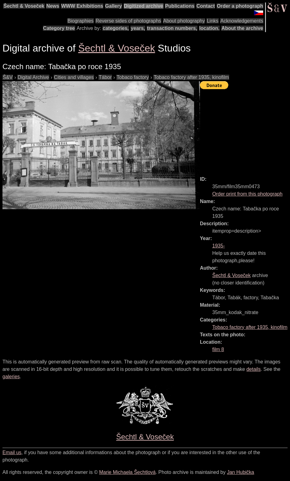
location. (209, 28)
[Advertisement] (245, 129)
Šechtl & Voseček (23, 6)
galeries (11, 376)
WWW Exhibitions (82, 6)
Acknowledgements (241, 20)
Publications (179, 6)
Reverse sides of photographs (128, 20)
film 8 (218, 349)
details (253, 369)
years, (138, 28)
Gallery (113, 6)
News (52, 6)
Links (212, 20)
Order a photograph (240, 6)
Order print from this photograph (247, 194)
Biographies (81, 20)
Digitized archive (143, 6)
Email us (11, 452)
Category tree (59, 28)
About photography (184, 20)
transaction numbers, (172, 28)
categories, (116, 28)
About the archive (242, 28)
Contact (206, 6)
